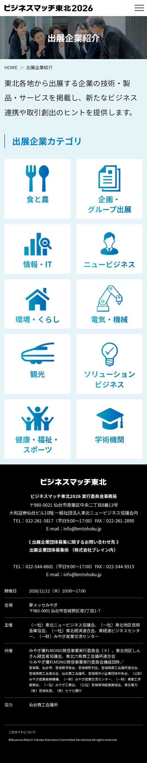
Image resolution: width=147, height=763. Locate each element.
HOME (11, 67)
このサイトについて (22, 732)
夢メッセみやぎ (43, 605)
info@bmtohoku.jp (82, 528)
